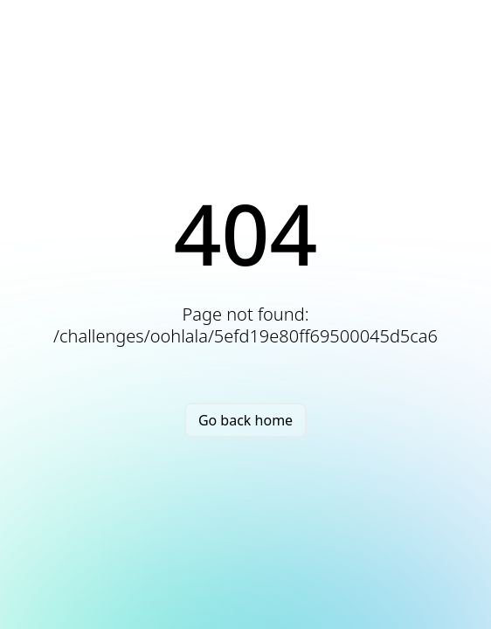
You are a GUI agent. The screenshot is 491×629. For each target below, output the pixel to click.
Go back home (245, 420)
